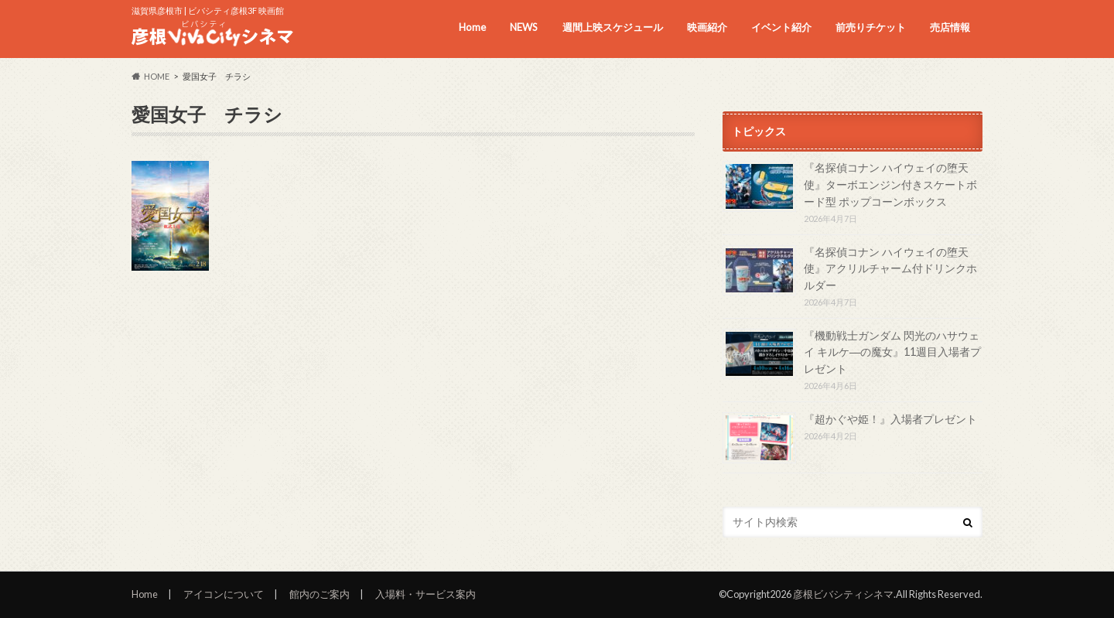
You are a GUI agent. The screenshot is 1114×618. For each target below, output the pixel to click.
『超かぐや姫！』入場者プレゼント (890, 418)
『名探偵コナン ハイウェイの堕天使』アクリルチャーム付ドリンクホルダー (890, 268)
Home (472, 27)
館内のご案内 (319, 594)
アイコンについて (223, 594)
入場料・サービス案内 (425, 594)
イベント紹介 (781, 27)
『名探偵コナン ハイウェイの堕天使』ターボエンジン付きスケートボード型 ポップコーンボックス (890, 184)
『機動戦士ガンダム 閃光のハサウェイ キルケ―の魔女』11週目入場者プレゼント (892, 352)
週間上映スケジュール (612, 27)
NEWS (524, 27)
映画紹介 (707, 27)
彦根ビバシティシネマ (843, 594)
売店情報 (950, 27)
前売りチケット (871, 27)
